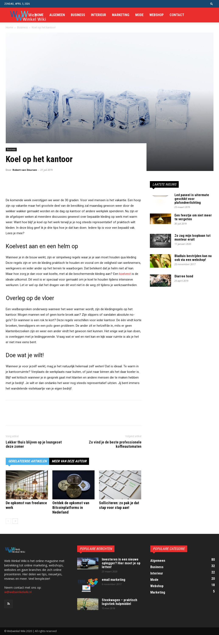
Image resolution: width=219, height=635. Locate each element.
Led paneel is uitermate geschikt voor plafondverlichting (191, 199)
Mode (139, 15)
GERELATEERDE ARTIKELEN (27, 461)
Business (78, 15)
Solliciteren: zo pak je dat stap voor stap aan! (119, 505)
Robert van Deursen (25, 169)
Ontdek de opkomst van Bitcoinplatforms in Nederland (70, 507)
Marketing (120, 15)
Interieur (98, 15)
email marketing (113, 580)
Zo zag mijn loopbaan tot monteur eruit (192, 237)
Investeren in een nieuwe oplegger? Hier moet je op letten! (121, 563)
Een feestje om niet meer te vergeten (193, 217)
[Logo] (27, 15)
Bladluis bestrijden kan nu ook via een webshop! (193, 258)
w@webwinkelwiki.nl (18, 592)
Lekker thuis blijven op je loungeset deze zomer (34, 444)
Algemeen (57, 15)
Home (39, 15)
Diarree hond (183, 276)
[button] (211, 3)
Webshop (156, 15)
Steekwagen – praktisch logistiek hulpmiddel (119, 602)
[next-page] (15, 521)
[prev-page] (8, 521)
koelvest (125, 274)
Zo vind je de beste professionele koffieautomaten (115, 444)
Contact (177, 15)
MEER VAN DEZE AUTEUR (69, 461)
